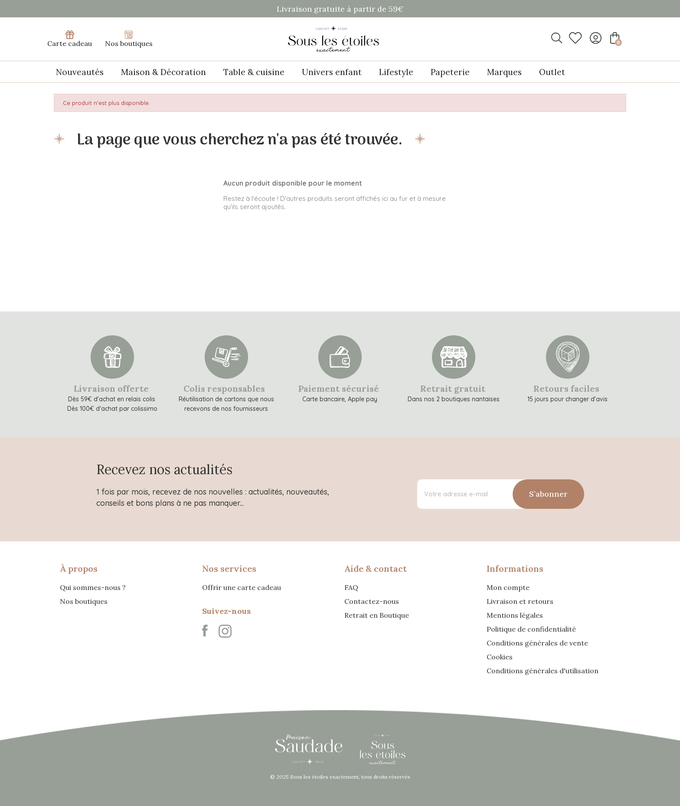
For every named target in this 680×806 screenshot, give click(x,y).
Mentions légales (515, 615)
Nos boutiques (129, 39)
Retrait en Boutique (376, 615)
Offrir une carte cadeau (241, 587)
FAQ (351, 587)
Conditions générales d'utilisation (542, 670)
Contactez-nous (371, 601)
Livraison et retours (520, 601)
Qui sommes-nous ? (93, 587)
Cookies (500, 656)
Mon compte (508, 587)
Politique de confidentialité (531, 629)
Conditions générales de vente (537, 643)
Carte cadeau (69, 39)
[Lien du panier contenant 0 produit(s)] (614, 38)
